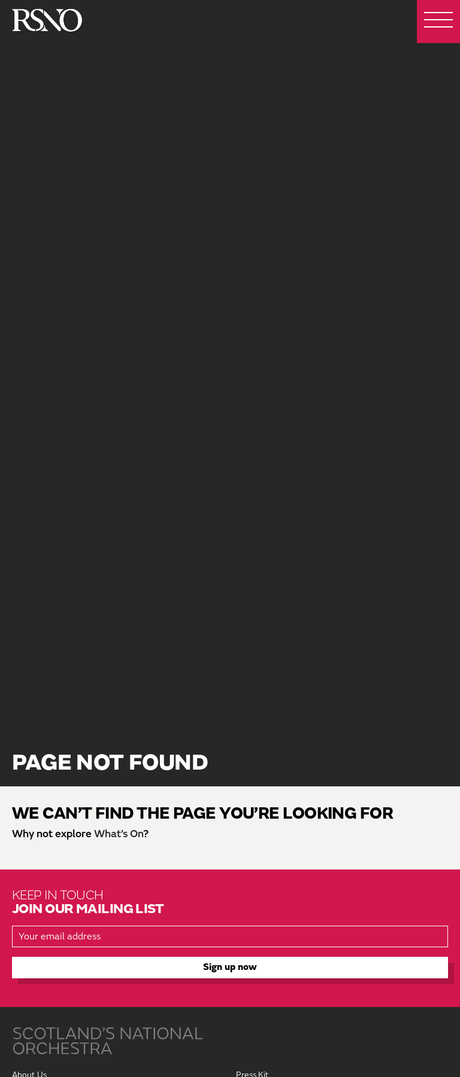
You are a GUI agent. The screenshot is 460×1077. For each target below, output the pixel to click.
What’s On (118, 834)
